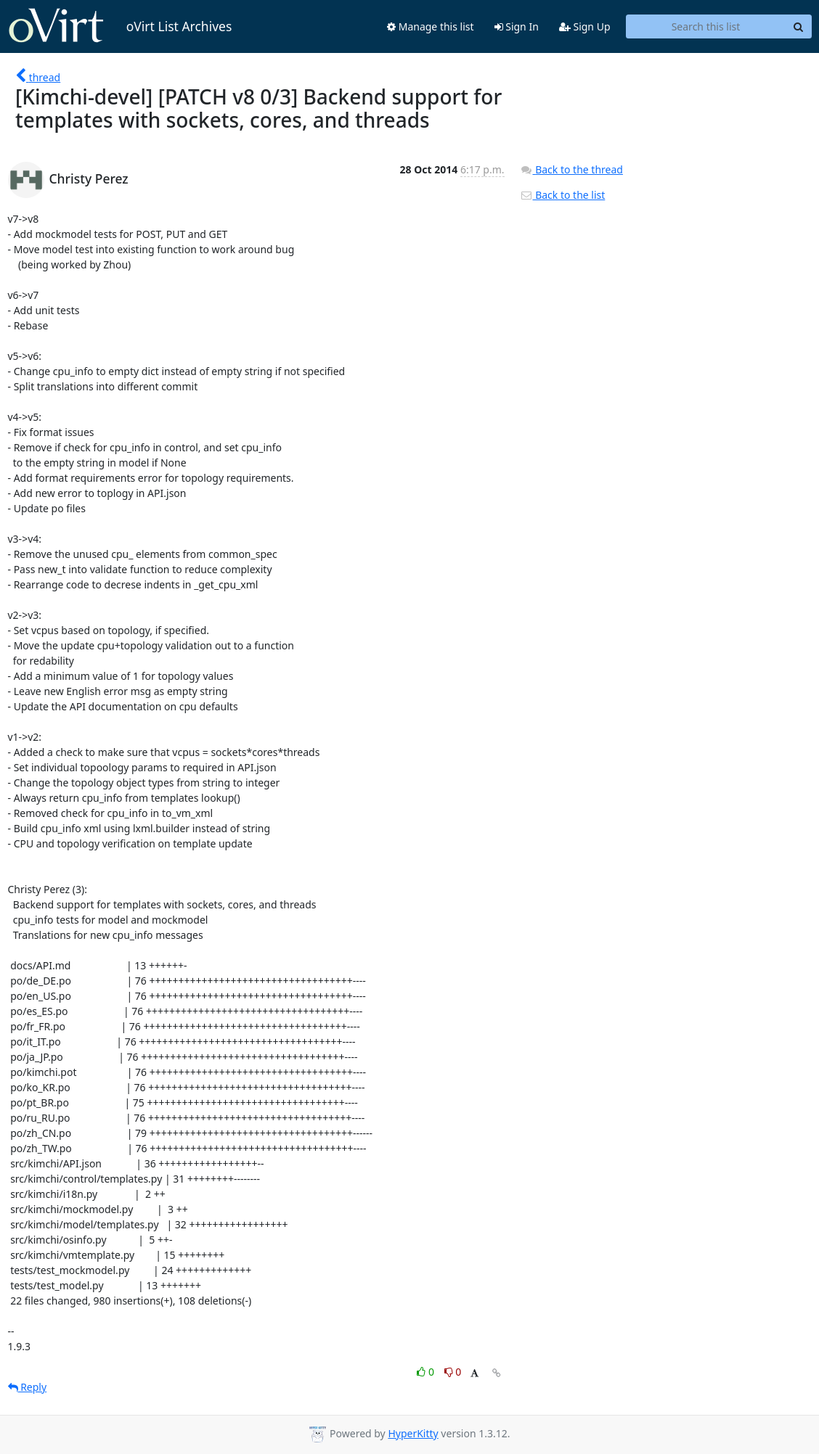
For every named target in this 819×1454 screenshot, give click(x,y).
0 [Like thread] (426, 1372)
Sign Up (585, 26)
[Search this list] (706, 27)
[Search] (799, 27)
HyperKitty (413, 1433)
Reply (27, 1387)
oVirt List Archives (120, 26)
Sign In (516, 26)
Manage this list (430, 26)
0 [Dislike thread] (453, 1372)
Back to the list (563, 195)
